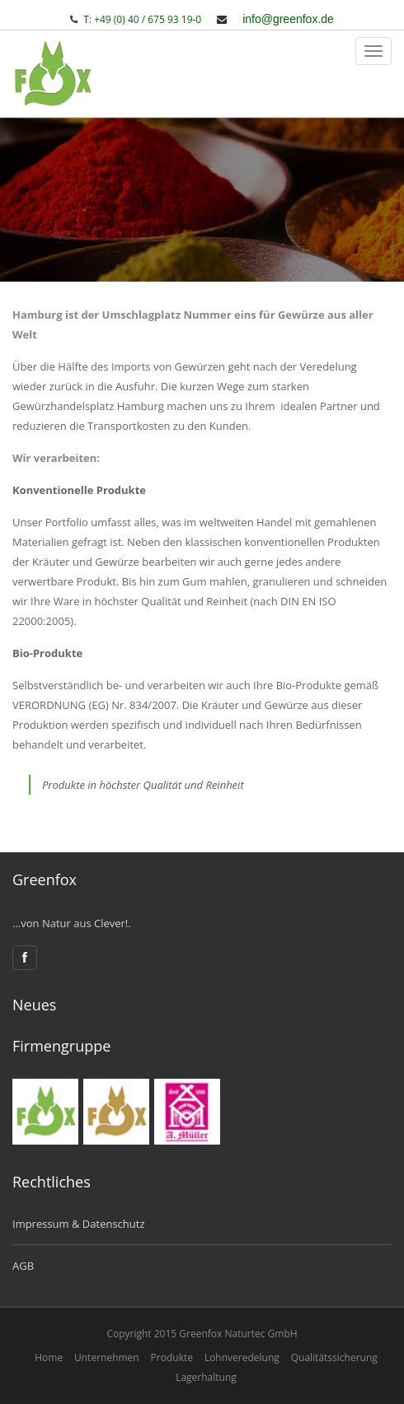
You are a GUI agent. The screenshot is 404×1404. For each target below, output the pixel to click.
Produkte (172, 1357)
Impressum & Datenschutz (78, 1223)
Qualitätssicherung (334, 1357)
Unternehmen (106, 1357)
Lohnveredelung (242, 1357)
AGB (23, 1265)
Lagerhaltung (206, 1377)
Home (49, 1357)
